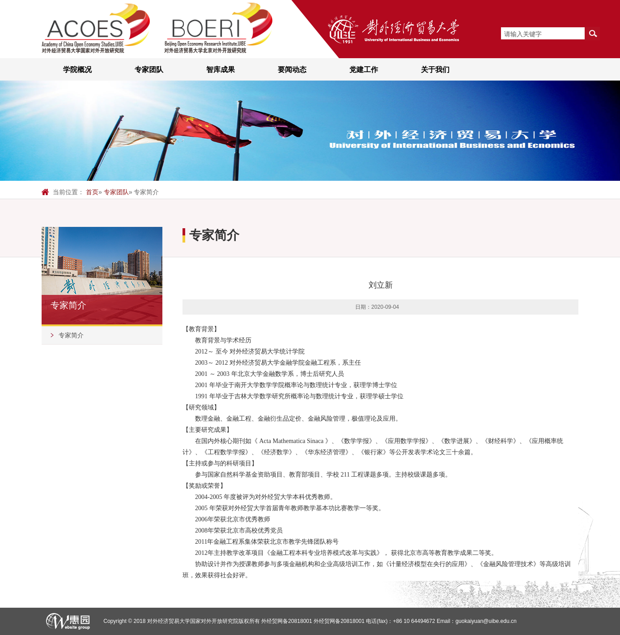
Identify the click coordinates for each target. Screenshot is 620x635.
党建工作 (363, 69)
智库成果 (220, 69)
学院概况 (77, 69)
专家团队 (149, 69)
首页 (92, 192)
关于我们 (435, 69)
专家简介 (71, 335)
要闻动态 (292, 69)
